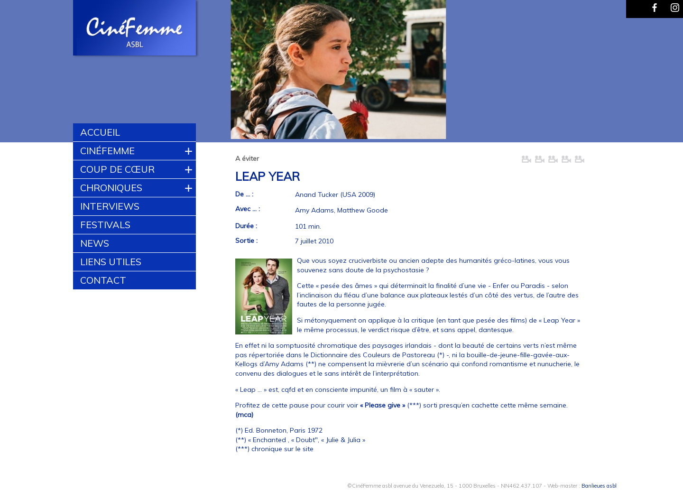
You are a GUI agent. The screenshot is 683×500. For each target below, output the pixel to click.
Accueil (100, 132)
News (94, 243)
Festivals (105, 225)
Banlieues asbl (599, 485)
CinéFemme (107, 151)
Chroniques (111, 188)
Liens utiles (110, 262)
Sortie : (246, 240)
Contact (103, 280)
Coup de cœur (117, 169)
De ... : (244, 194)
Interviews (109, 206)
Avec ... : (247, 208)
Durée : (246, 226)
